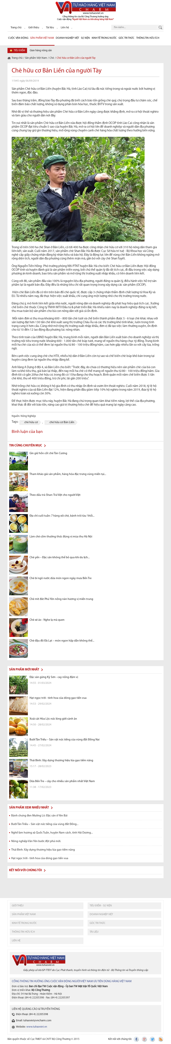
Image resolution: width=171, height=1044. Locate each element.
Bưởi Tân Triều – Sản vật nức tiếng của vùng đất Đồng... (44, 824)
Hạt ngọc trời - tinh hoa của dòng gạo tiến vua (39, 858)
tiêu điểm (19, 50)
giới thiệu (18, 905)
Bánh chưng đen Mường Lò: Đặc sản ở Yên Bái (39, 815)
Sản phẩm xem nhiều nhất (29, 807)
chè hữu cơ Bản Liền (62, 422)
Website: (31, 1026)
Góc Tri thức (126, 38)
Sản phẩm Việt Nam (42, 38)
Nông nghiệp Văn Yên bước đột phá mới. (36, 841)
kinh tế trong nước (24, 923)
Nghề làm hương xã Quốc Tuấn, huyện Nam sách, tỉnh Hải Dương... (52, 832)
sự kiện (85, 38)
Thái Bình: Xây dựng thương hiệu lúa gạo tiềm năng (43, 849)
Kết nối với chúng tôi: (120, 1039)
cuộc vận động (18, 38)
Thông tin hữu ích (147, 38)
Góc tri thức (97, 923)
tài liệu (94, 932)
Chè (52, 58)
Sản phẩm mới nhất (24, 669)
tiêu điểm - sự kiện (101, 905)
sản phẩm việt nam (24, 914)
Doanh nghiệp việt (101, 914)
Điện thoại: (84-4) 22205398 (32, 1014)
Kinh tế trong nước (104, 38)
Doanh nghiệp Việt (67, 38)
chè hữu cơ (31, 422)
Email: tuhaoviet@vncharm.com (33, 1020)
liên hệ (16, 940)
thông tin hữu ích (23, 932)
